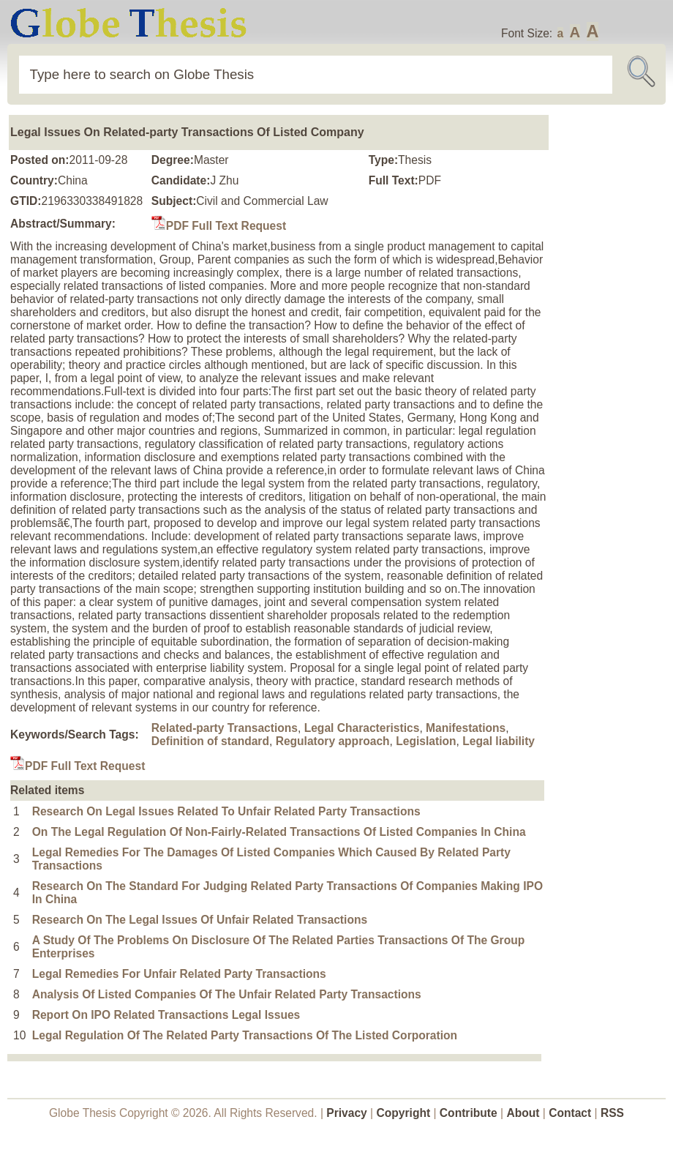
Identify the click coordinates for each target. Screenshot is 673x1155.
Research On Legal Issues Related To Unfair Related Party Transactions (226, 811)
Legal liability (498, 741)
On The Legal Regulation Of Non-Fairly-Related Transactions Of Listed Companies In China (279, 832)
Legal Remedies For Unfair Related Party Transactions (179, 974)
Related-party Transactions (224, 728)
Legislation (426, 741)
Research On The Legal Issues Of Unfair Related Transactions (199, 919)
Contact (571, 1113)
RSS (612, 1113)
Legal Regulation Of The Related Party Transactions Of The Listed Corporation (244, 1035)
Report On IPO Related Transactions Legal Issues (166, 1015)
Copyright (404, 1113)
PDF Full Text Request (218, 226)
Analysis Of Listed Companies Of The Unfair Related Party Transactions (226, 994)
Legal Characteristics (362, 728)
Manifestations (465, 728)
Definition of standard (210, 741)
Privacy (346, 1113)
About (522, 1113)
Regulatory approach (333, 741)
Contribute (468, 1113)
